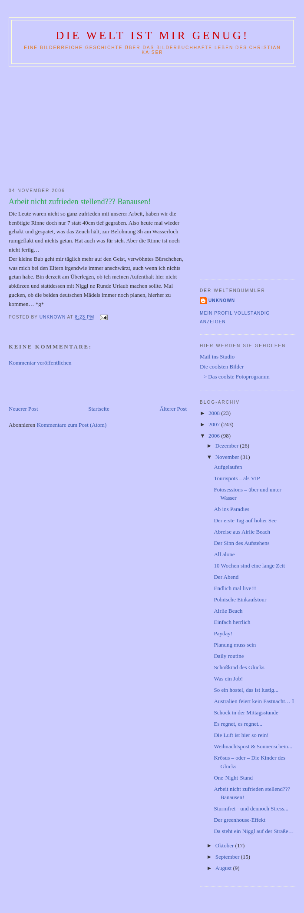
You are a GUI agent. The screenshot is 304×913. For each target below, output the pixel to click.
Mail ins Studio (217, 356)
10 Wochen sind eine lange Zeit (249, 565)
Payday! (223, 633)
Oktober (225, 845)
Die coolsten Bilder (222, 366)
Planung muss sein (235, 644)
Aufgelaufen (228, 467)
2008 (214, 413)
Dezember (227, 445)
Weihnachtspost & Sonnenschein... (253, 746)
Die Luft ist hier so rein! (241, 735)
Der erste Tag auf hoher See (245, 520)
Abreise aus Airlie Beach (242, 531)
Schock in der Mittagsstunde (246, 712)
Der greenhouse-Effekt (239, 820)
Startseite (98, 408)
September (228, 856)
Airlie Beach (228, 611)
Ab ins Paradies (231, 509)
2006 (214, 435)
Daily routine (229, 656)
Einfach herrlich (232, 622)
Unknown (221, 300)
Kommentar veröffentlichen (40, 362)
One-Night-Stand (233, 777)
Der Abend (226, 577)
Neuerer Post (23, 408)
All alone (224, 554)
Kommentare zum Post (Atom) (72, 425)
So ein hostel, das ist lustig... (246, 690)
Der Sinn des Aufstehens (241, 543)
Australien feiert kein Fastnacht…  (254, 701)
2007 (214, 424)
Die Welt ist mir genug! (152, 35)
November (228, 457)
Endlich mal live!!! (235, 588)
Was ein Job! (228, 678)
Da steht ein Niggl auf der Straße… (254, 831)
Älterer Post (173, 408)
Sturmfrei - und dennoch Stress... (251, 808)
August (224, 868)
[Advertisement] (152, 125)
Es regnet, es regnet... (238, 723)
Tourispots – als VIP (237, 478)
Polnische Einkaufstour (240, 599)
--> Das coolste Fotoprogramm (235, 376)
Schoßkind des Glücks (239, 667)
